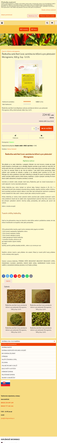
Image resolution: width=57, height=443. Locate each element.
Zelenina (5, 362)
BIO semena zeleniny (8, 353)
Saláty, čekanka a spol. (9, 359)
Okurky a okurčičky (8, 378)
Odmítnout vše (33, 16)
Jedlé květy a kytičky (9, 368)
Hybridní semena (7, 371)
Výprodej (5, 356)
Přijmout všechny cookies (47, 16)
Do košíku (46, 128)
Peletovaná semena (8, 375)
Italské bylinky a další (9, 365)
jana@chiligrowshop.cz (7, 418)
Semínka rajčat (7, 347)
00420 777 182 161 (7, 406)
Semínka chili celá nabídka (29, 341)
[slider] (27, 101)
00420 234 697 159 (7, 403)
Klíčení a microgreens (9, 344)
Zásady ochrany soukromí (48, 10)
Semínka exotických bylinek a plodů (14, 350)
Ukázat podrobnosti (6, 14)
